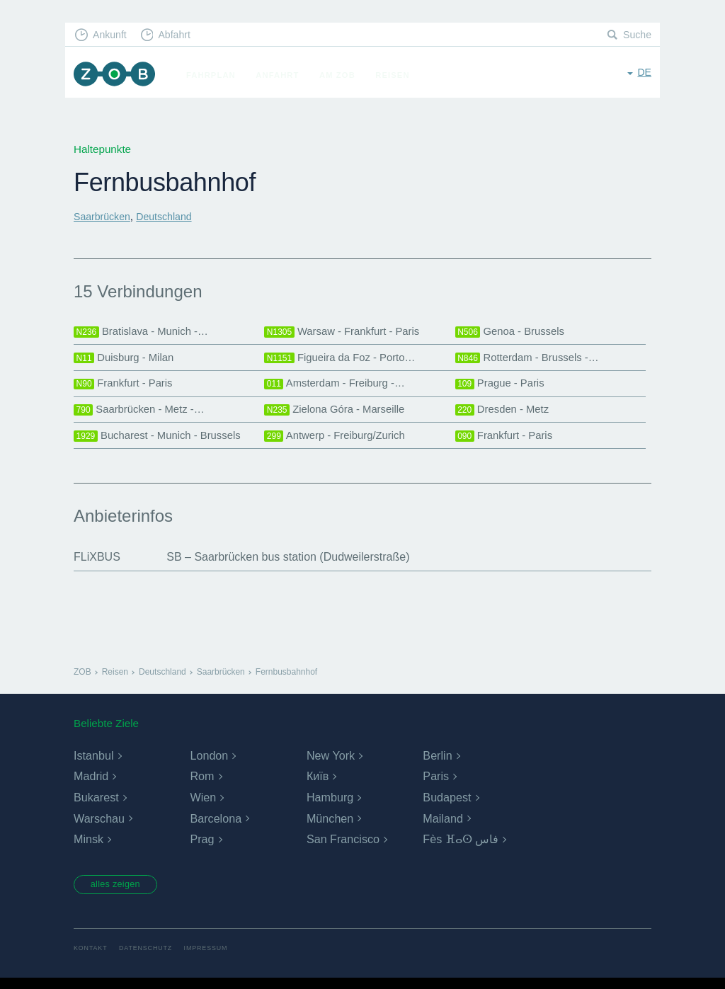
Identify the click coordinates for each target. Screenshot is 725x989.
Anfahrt (283, 75)
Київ (318, 785)
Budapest (447, 807)
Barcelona (215, 827)
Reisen (399, 75)
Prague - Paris (502, 388)
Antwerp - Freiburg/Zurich (339, 444)
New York (331, 764)
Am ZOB (344, 75)
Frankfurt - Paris (126, 388)
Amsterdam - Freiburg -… (339, 388)
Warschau (99, 827)
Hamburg (330, 807)
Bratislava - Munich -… (145, 332)
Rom (202, 785)
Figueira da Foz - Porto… (344, 360)
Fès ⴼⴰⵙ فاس (460, 848)
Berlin (437, 764)
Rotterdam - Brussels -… (531, 360)
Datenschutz (150, 959)
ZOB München (117, 75)
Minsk (88, 848)
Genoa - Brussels (513, 332)
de (643, 74)
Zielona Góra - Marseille (338, 415)
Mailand (442, 827)
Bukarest (96, 807)
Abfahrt (181, 36)
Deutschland (170, 216)
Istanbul (93, 764)
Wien (202, 807)
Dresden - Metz (505, 415)
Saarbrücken (104, 216)
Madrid (91, 785)
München (330, 827)
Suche (636, 36)
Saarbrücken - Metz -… (143, 415)
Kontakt (92, 959)
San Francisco (343, 848)
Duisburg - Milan (127, 360)
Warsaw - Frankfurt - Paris (346, 332)
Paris (435, 785)
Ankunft (112, 36)
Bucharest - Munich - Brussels (163, 444)
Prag (202, 848)
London (208, 764)
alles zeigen (121, 894)
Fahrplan (217, 75)
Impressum (215, 959)
